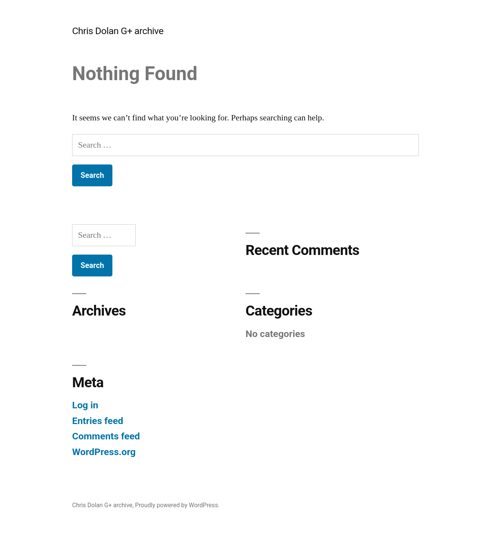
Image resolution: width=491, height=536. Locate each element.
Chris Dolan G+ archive (117, 30)
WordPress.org (104, 451)
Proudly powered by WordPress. (177, 505)
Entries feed (97, 420)
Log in (85, 405)
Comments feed (106, 436)
